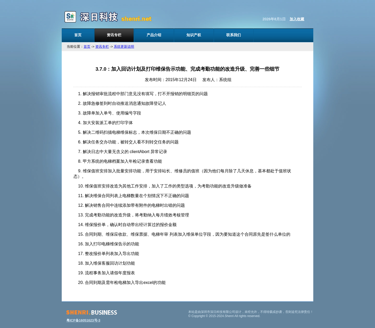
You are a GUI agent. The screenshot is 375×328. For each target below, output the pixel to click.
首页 (78, 35)
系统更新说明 (124, 46)
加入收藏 (297, 19)
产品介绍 (154, 35)
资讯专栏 (114, 35)
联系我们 (233, 35)
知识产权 (193, 35)
